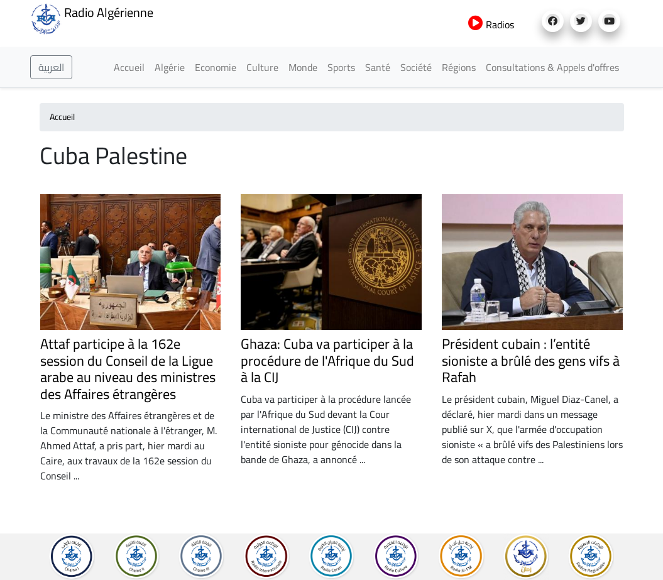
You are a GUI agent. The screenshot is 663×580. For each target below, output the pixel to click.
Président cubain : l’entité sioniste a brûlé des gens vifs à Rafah (531, 360)
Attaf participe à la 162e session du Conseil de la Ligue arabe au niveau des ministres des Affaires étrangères (128, 369)
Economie (215, 67)
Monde (302, 67)
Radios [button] (491, 24)
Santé (377, 67)
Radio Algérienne (91, 18)
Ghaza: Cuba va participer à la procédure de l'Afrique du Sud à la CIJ (327, 360)
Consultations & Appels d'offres (552, 67)
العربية (51, 67)
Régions (459, 67)
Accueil (129, 67)
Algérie (170, 67)
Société (416, 67)
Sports (341, 67)
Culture (262, 67)
